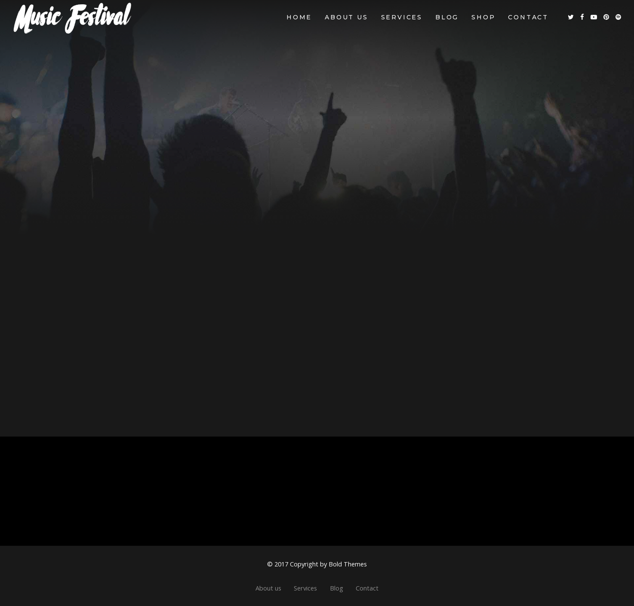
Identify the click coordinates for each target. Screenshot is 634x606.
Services (401, 17)
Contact (528, 17)
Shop (483, 17)
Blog (447, 17)
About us (346, 17)
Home (299, 17)
